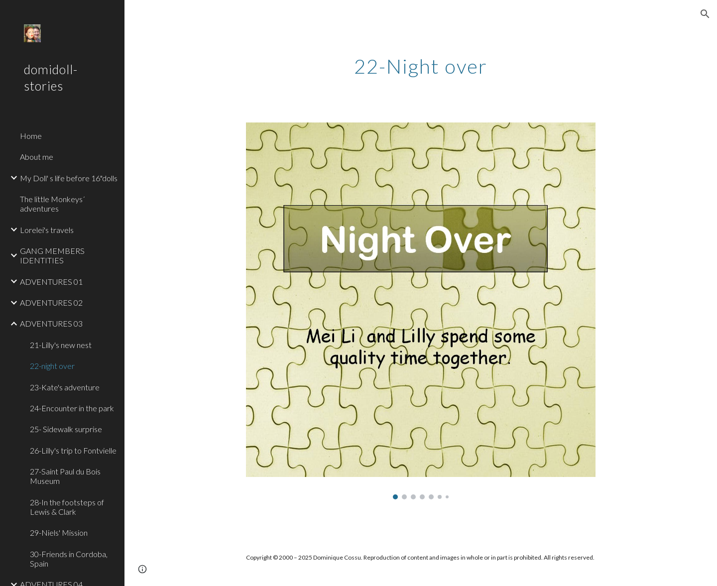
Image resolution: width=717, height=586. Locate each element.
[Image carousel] (421, 310)
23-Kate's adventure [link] (65, 387)
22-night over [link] (52, 365)
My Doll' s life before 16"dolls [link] (69, 178)
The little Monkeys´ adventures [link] (52, 203)
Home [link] (31, 135)
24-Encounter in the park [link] (72, 408)
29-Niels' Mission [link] (59, 532)
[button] (705, 14)
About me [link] (36, 156)
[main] (421, 62)
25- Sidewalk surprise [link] (66, 429)
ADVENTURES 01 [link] (51, 281)
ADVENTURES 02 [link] (51, 302)
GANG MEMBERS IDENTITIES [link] (52, 255)
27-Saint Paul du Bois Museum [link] (65, 476)
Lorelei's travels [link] (47, 229)
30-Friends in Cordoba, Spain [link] (69, 558)
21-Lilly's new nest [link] (61, 345)
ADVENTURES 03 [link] (51, 323)
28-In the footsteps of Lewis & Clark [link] (67, 506)
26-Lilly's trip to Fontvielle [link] (73, 450)
